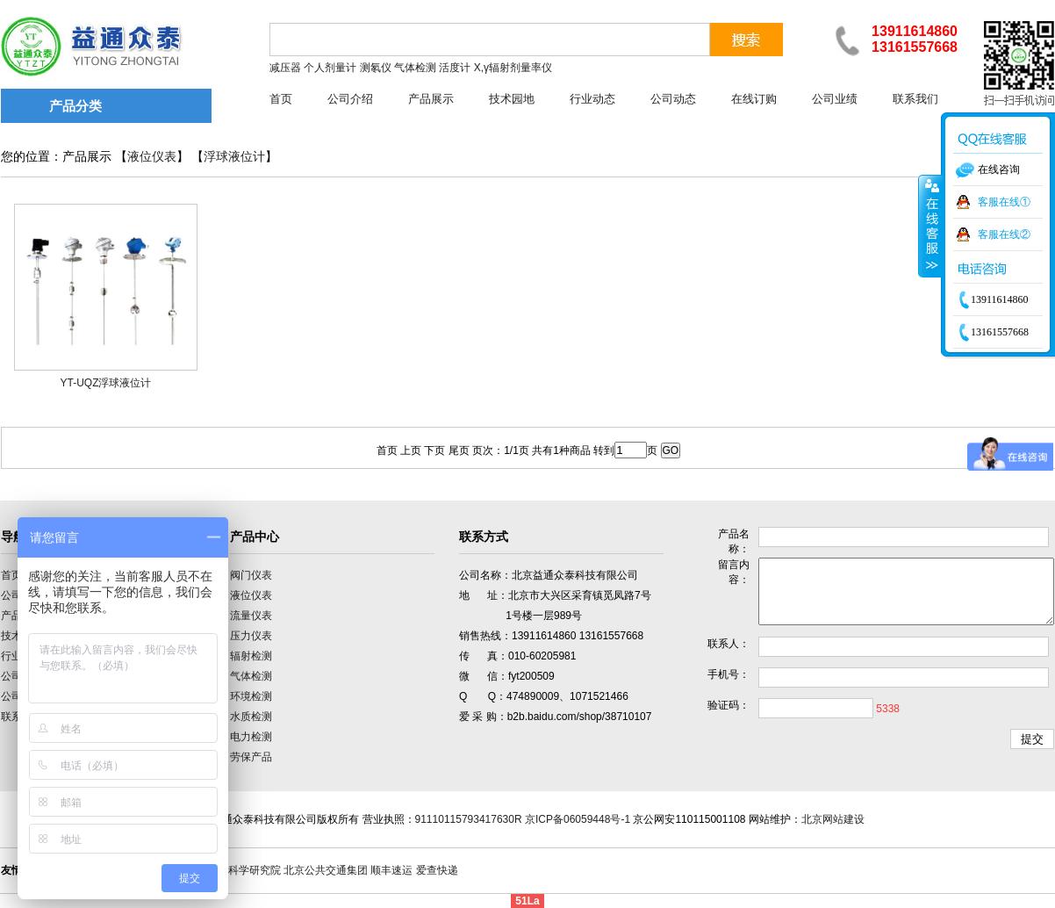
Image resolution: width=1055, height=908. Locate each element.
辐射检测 (251, 656)
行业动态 (592, 98)
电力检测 (251, 737)
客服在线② (1004, 234)
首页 (280, 98)
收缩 (930, 225)
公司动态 (673, 98)
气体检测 (251, 676)
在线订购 (754, 98)
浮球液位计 (234, 156)
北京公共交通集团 (325, 870)
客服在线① (1004, 202)
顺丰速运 (391, 870)
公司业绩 (835, 98)
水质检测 (251, 716)
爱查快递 (437, 870)
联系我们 (915, 98)
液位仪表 (151, 156)
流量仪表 (251, 615)
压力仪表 (251, 636)
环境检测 (251, 696)
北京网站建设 (833, 819)
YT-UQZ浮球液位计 (106, 383)
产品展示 (431, 98)
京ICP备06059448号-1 (577, 819)
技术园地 (512, 98)
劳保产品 (251, 757)
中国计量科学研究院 (233, 870)
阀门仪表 (251, 575)
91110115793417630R (468, 819)
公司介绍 (350, 98)
